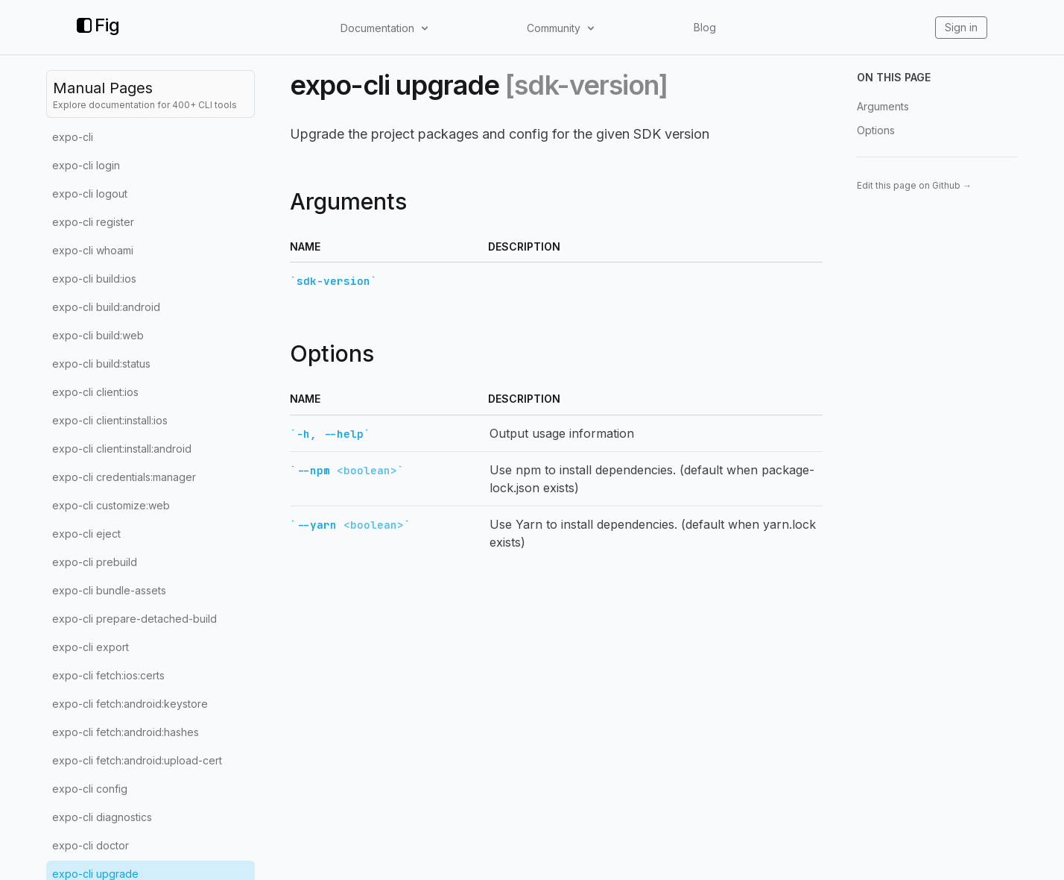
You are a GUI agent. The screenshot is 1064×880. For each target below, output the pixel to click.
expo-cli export (90, 647)
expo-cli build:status (101, 363)
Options (876, 130)
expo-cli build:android (106, 307)
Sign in (961, 27)
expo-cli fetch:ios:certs (108, 675)
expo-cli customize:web (111, 505)
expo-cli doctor (90, 845)
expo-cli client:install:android (121, 448)
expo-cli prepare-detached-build (134, 618)
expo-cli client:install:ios (110, 420)
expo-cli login (86, 165)
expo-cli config (89, 788)
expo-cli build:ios (94, 278)
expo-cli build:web (98, 335)
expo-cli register (93, 222)
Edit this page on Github (914, 185)
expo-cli (72, 137)
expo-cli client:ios (95, 392)
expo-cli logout (89, 193)
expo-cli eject (86, 533)
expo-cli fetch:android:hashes (125, 732)
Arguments (883, 106)
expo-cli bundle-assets (109, 590)
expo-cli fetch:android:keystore (130, 703)
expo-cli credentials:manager (124, 477)
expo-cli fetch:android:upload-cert (137, 760)
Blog (705, 27)
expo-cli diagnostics (102, 817)
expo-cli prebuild (94, 562)
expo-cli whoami (92, 250)
